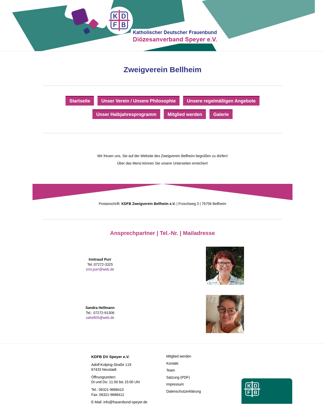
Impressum (175, 384)
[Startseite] (80, 101)
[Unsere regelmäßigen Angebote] (221, 101)
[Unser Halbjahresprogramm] (126, 114)
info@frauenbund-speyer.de (125, 402)
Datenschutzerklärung (183, 391)
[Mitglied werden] (185, 114)
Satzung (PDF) (178, 377)
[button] (11, 404)
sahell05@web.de (100, 318)
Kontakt (172, 363)
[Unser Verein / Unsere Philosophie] (139, 101)
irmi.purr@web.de (100, 269)
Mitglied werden (178, 356)
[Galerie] (221, 114)
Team (170, 370)
